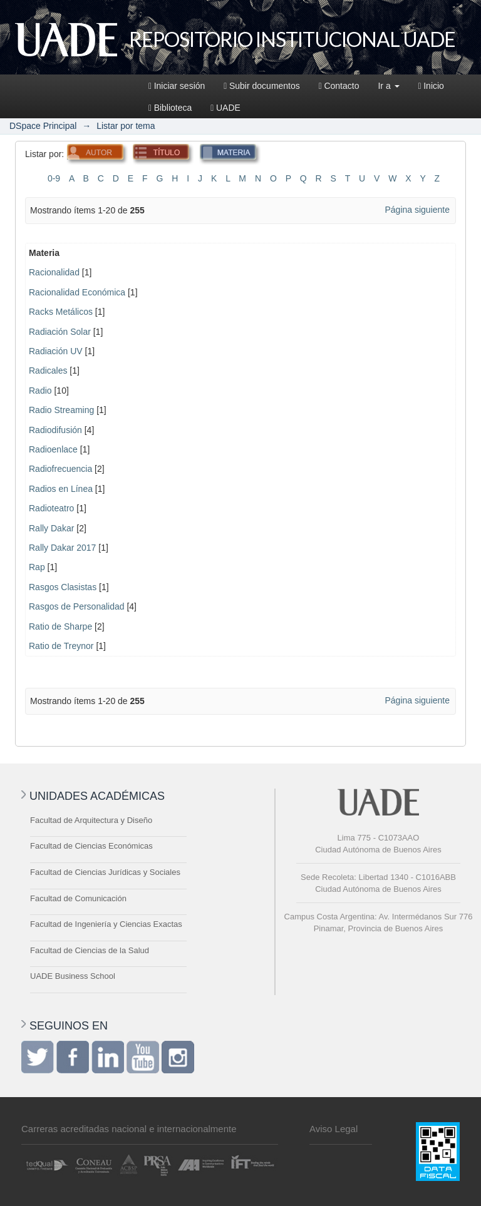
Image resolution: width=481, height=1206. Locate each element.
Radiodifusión (55, 430)
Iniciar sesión (176, 86)
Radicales (48, 370)
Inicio (431, 86)
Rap (37, 567)
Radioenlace (53, 449)
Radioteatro (51, 508)
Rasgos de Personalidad (77, 606)
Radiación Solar (60, 332)
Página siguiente (417, 210)
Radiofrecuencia (60, 469)
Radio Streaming (61, 410)
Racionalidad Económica (77, 292)
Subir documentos (261, 86)
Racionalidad (54, 272)
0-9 (54, 178)
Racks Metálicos (61, 312)
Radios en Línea (61, 489)
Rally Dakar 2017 (62, 548)
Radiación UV (56, 351)
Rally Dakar (51, 528)
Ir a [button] (388, 86)
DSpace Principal (42, 126)
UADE (225, 108)
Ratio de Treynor (61, 646)
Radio (40, 391)
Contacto (339, 86)
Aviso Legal (333, 1128)
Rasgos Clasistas (62, 587)
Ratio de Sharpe (60, 626)
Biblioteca (170, 108)
